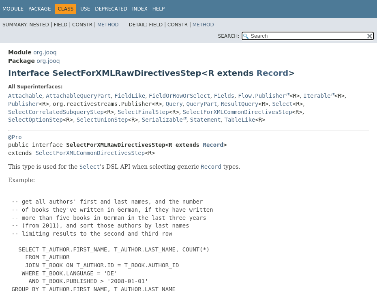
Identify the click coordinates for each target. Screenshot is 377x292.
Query (174, 104)
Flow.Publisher (262, 95)
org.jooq (44, 52)
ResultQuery (240, 104)
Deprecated (111, 9)
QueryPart (201, 104)
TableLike (240, 119)
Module (13, 9)
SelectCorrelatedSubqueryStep (56, 112)
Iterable (316, 95)
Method (108, 25)
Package (39, 9)
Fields (224, 95)
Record (273, 73)
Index (140, 9)
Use (85, 9)
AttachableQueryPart (78, 95)
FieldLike (129, 95)
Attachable (25, 95)
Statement (205, 119)
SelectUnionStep (102, 119)
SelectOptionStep (35, 119)
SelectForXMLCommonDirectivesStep (237, 112)
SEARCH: (229, 36)
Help (158, 9)
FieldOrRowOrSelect (179, 95)
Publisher (23, 104)
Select (282, 104)
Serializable (162, 119)
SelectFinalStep (143, 112)
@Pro (15, 137)
